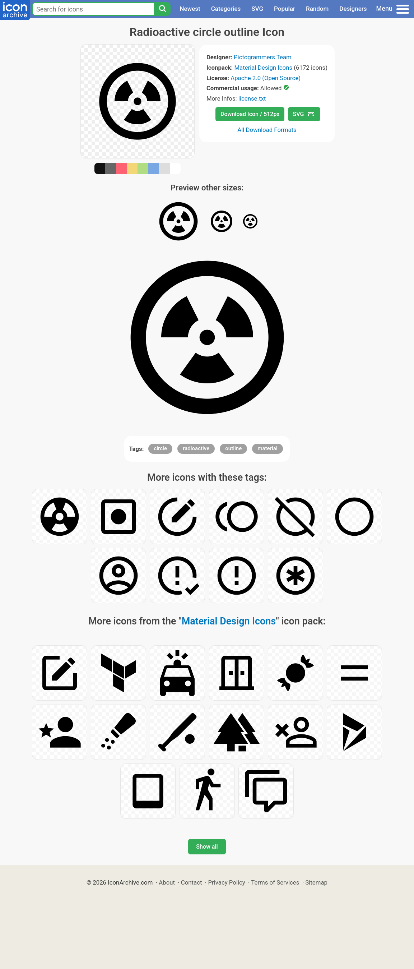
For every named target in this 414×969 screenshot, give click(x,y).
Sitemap (316, 882)
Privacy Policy (226, 882)
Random (317, 8)
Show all (207, 846)
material (267, 448)
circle (160, 448)
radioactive (196, 448)
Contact (191, 882)
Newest (190, 8)
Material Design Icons (263, 67)
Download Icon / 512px (249, 114)
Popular (284, 8)
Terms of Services (275, 882)
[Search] (162, 9)
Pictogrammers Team (263, 57)
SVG (257, 8)
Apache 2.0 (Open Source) (266, 78)
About (167, 882)
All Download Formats (267, 129)
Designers (353, 8)
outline (233, 448)
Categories (226, 8)
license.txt (252, 98)
